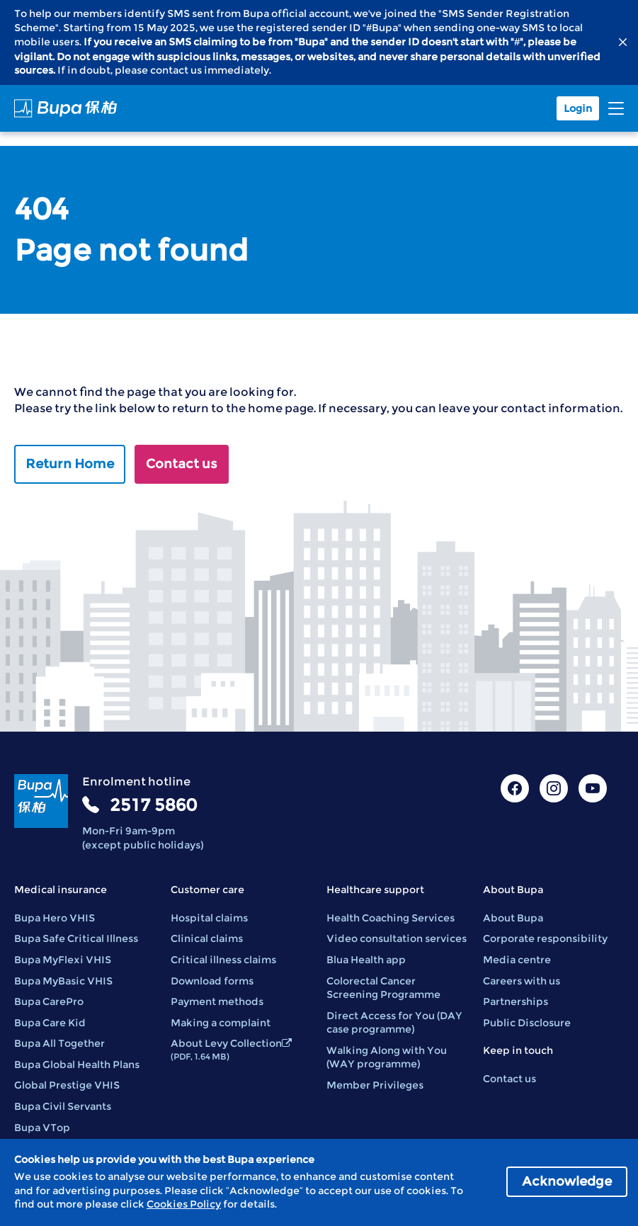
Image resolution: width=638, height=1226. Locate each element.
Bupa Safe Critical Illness (76, 938)
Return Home (69, 464)
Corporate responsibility (545, 938)
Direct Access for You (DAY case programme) (394, 1022)
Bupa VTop (42, 1127)
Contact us (181, 464)
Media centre (517, 959)
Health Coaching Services (390, 918)
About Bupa (513, 918)
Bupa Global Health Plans (76, 1064)
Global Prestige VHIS (67, 1085)
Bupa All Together (59, 1043)
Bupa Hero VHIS (54, 918)
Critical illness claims (223, 959)
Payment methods (217, 1001)
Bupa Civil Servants (62, 1106)
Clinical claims (207, 938)
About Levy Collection (231, 1049)
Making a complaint (220, 1022)
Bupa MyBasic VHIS (63, 981)
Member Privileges (374, 1085)
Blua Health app (366, 959)
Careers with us (521, 981)
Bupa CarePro (49, 1001)
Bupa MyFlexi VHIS (62, 959)
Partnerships (515, 1001)
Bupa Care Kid (50, 1022)
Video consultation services (396, 938)
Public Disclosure (527, 1022)
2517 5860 (153, 805)
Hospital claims (209, 918)
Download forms (212, 981)
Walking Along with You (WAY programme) (386, 1057)
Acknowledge (567, 1181)
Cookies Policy (184, 1204)
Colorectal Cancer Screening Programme (383, 988)
